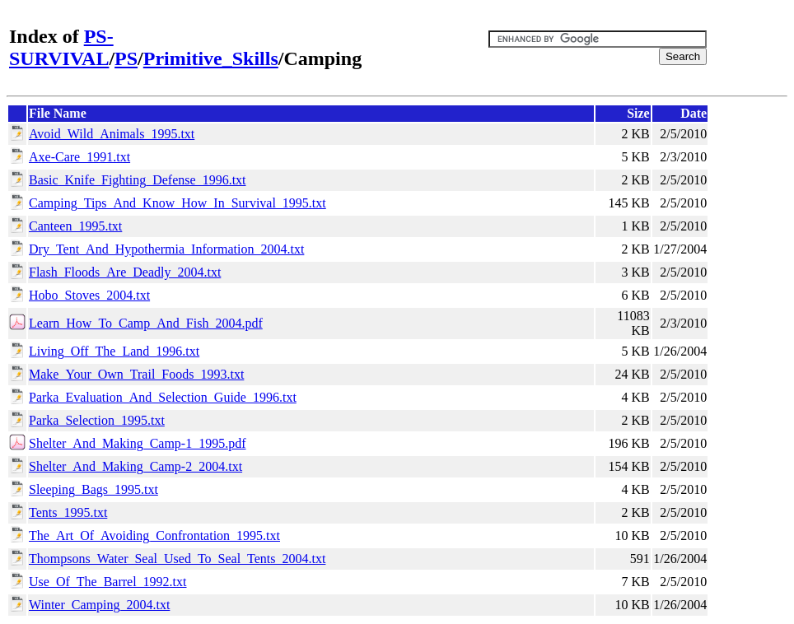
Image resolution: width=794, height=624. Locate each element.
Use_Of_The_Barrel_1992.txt (108, 582)
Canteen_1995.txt (75, 226)
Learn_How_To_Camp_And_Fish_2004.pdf (146, 323)
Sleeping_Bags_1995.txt (93, 489)
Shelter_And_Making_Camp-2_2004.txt (135, 466)
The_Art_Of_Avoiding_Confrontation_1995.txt (154, 536)
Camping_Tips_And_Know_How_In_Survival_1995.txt (177, 203)
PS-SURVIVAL (61, 47)
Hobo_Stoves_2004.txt (89, 295)
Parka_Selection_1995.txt (97, 420)
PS (126, 58)
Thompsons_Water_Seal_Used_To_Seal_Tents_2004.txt (177, 559)
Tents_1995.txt (68, 512)
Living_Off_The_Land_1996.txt (114, 351)
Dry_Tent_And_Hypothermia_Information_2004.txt (166, 249)
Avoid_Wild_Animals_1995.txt (111, 134)
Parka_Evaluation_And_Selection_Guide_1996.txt (163, 397)
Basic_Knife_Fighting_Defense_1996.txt (137, 180)
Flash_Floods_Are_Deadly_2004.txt (125, 272)
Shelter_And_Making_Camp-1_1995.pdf (137, 443)
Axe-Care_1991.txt (79, 157)
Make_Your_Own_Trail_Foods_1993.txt (136, 374)
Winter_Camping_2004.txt (99, 605)
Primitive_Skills (210, 58)
